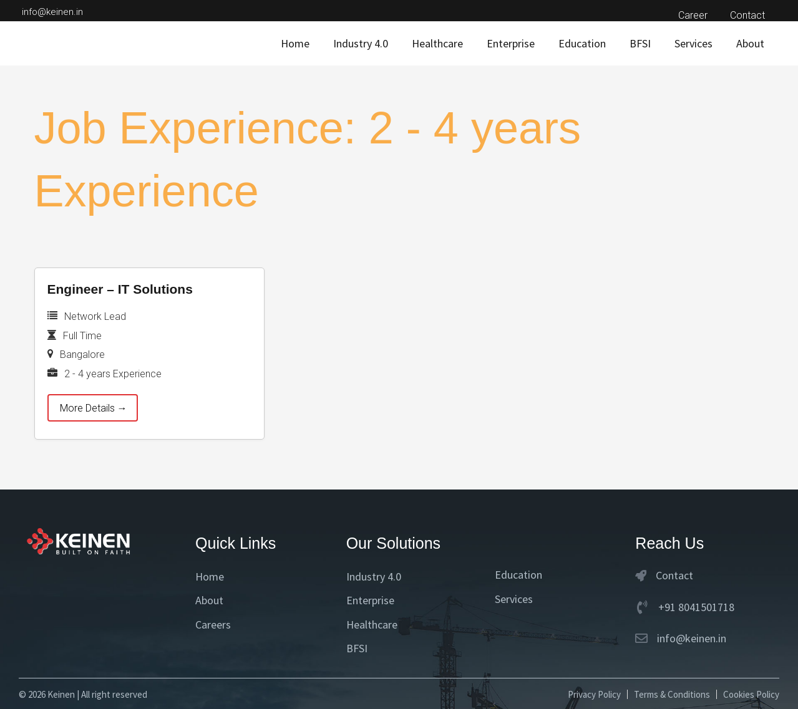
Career (696, 15)
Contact (748, 15)
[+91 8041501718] (642, 607)
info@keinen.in (52, 11)
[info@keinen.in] (641, 638)
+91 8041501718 (696, 607)
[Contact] (640, 575)
